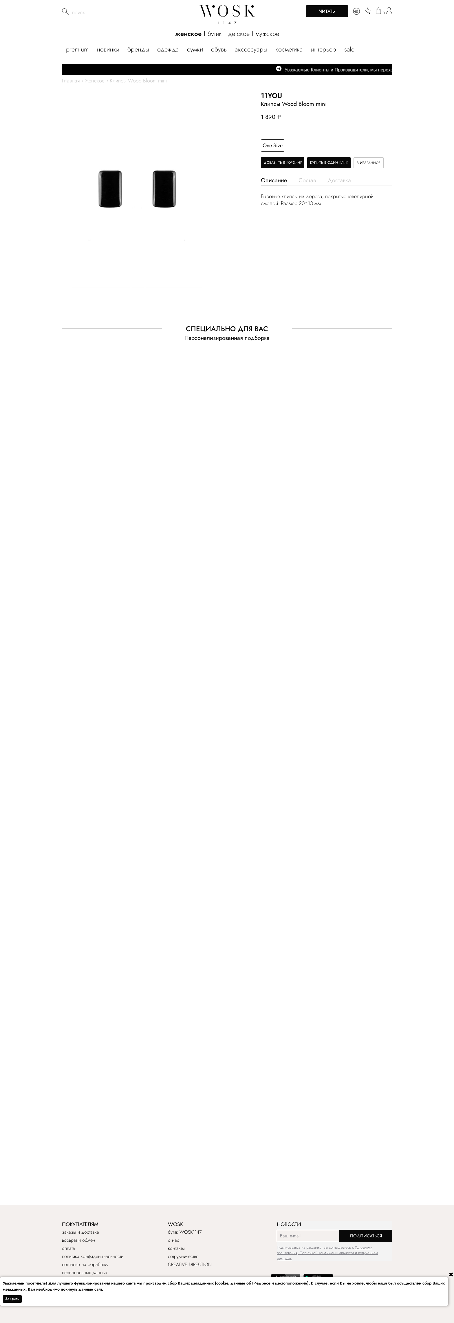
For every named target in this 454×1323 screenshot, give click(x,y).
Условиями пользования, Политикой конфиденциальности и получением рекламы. (327, 1253)
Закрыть (12, 1298)
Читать (327, 11)
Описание (274, 180)
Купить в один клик (329, 162)
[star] (367, 10)
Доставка (339, 180)
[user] (389, 11)
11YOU (271, 96)
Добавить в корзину (283, 162)
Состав (307, 180)
